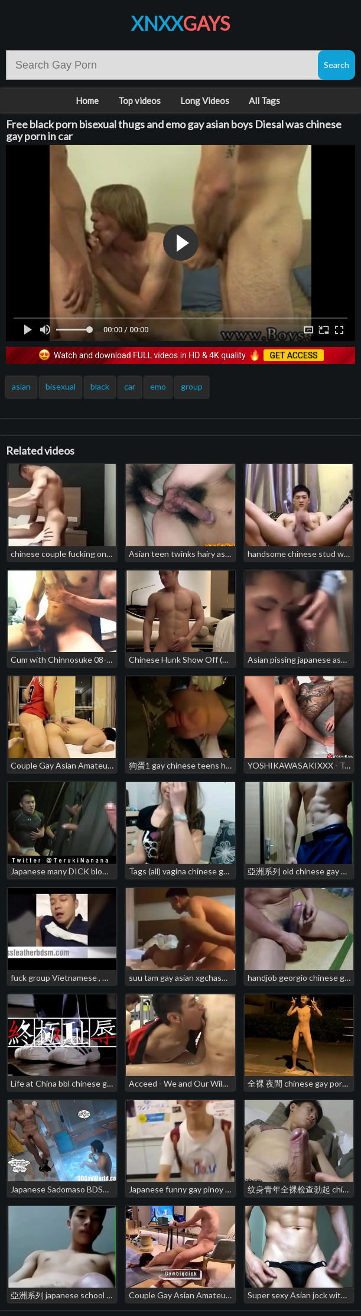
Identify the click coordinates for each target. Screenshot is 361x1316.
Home (87, 100)
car (129, 386)
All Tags (264, 100)
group (192, 386)
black (99, 386)
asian (21, 386)
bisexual (60, 386)
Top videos (139, 100)
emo (158, 386)
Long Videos (204, 100)
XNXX (180, 23)
